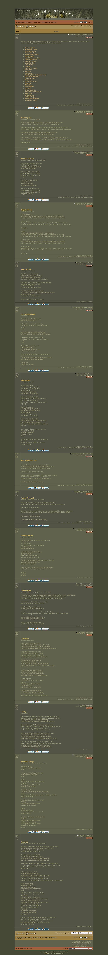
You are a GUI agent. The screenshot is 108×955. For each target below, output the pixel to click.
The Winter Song (30, 100)
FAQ (51, 18)
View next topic (88, 26)
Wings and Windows (32, 98)
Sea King (28, 83)
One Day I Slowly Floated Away (35, 75)
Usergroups (45, 18)
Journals (26, 18)
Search (32, 18)
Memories (28, 70)
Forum (21, 18)
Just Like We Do (30, 61)
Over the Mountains (31, 76)
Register (85, 18)
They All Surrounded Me (33, 92)
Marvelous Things (31, 68)
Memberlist (38, 18)
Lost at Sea (29, 65)
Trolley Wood (29, 95)
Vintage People (30, 97)
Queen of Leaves (30, 81)
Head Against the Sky (32, 58)
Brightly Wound (30, 51)
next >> (90, 22)
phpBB (46, 953)
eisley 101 (37, 22)
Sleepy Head (29, 86)
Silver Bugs (29, 85)
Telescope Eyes (30, 90)
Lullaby (27, 66)
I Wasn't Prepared (31, 59)
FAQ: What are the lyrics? (49, 22)
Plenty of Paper (30, 78)
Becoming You (30, 48)
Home (17, 18)
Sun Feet (28, 88)
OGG (38, 119)
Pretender (28, 80)
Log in (91, 18)
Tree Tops (28, 93)
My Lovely (28, 73)
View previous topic (76, 26)
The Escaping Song (31, 54)
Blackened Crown (31, 49)
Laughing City (30, 63)
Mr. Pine (28, 71)
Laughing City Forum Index (24, 22)
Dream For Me (30, 53)
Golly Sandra (29, 56)
